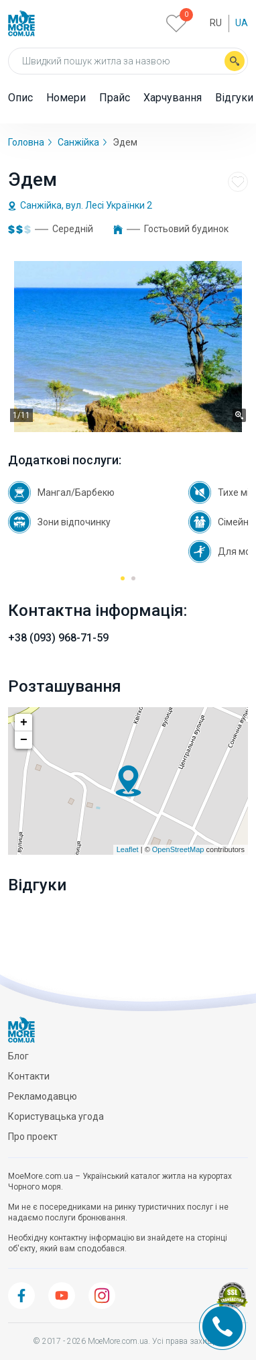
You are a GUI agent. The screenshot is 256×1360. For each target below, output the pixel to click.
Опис (20, 97)
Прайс (114, 97)
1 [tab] (123, 583)
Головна (26, 142)
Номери (66, 97)
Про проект (33, 1136)
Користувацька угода (56, 1116)
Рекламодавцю (42, 1096)
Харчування (172, 97)
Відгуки (234, 97)
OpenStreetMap (178, 849)
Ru (216, 22)
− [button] (23, 740)
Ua (241, 22)
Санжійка (78, 142)
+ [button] (23, 723)
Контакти (29, 1076)
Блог (18, 1056)
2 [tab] (133, 583)
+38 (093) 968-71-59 (58, 637)
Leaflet (128, 849)
